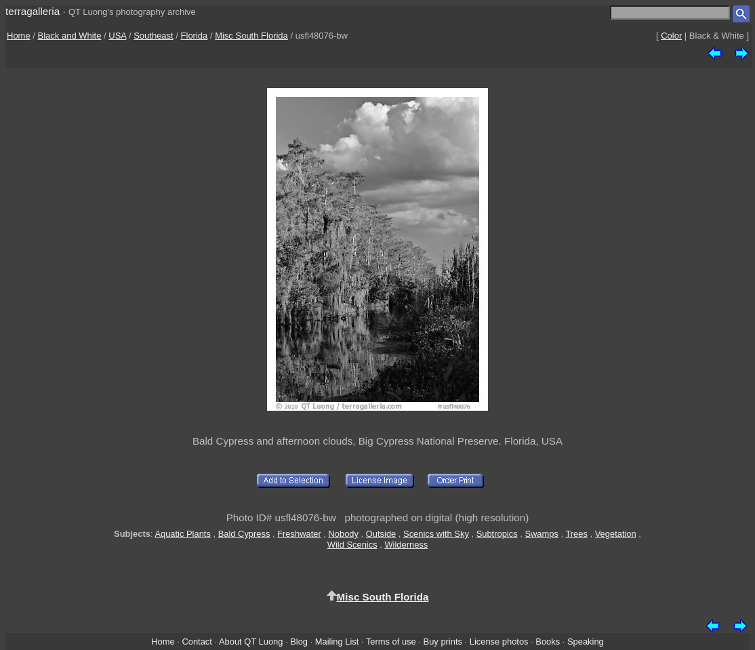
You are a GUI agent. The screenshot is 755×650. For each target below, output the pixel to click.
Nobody (344, 534)
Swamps (541, 534)
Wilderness (406, 545)
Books (547, 641)
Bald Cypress (244, 534)
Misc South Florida (251, 36)
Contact (196, 641)
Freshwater (299, 534)
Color (671, 36)
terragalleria (32, 11)
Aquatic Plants (183, 534)
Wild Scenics (352, 545)
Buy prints (443, 641)
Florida (194, 36)
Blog (299, 641)
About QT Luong (251, 641)
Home (18, 36)
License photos (499, 641)
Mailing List (337, 641)
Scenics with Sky (436, 534)
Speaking (585, 641)
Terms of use (391, 641)
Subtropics (497, 534)
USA (117, 36)
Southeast (154, 36)
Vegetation (615, 534)
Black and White (70, 36)
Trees (576, 534)
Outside (381, 534)
